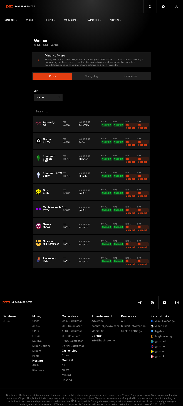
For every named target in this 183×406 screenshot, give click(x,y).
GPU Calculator (71, 326)
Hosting (67, 380)
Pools (35, 356)
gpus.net (158, 341)
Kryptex (157, 331)
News (65, 370)
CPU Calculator (71, 336)
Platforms (38, 370)
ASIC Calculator (72, 331)
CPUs (35, 331)
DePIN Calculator (73, 345)
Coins (65, 355)
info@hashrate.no (103, 340)
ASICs (36, 326)
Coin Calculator (72, 321)
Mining (66, 375)
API (123, 321)
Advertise (98, 321)
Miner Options (41, 345)
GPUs (6, 321)
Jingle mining (161, 336)
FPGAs (36, 336)
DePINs (37, 340)
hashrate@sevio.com (105, 326)
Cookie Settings (131, 331)
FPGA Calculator (72, 340)
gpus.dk (158, 356)
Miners (36, 351)
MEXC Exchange (163, 321)
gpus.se (158, 351)
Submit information (133, 326)
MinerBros (159, 326)
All (63, 364)
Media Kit (98, 331)
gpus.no (158, 346)
